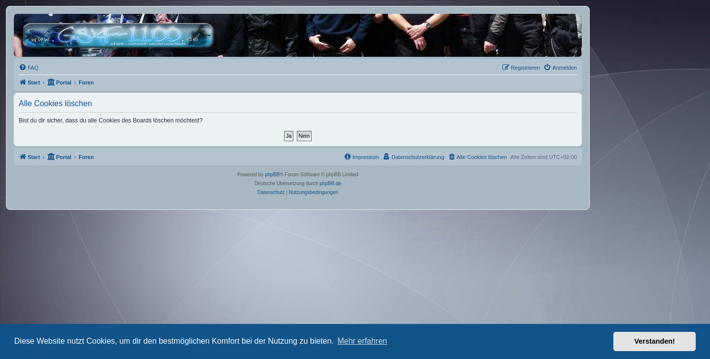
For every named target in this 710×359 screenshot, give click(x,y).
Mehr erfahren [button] (362, 341)
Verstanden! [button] (655, 341)
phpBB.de (330, 183)
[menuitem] (28, 68)
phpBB (272, 174)
